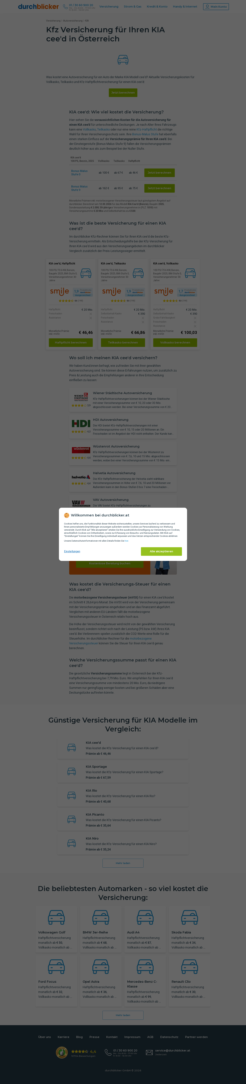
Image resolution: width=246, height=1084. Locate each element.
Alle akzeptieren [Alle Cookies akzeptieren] (161, 551)
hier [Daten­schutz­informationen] (126, 541)
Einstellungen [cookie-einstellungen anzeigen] (72, 551)
